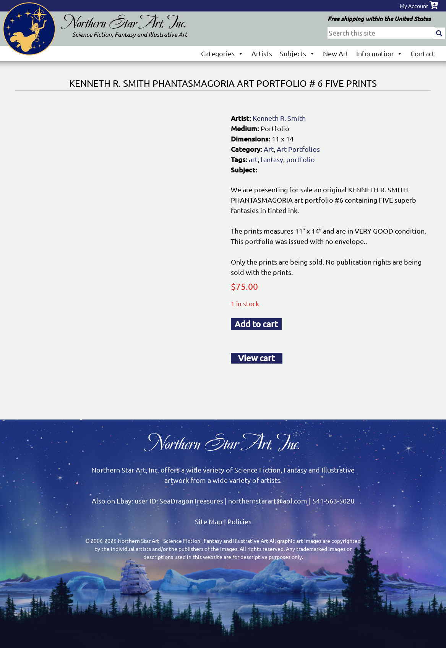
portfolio (300, 159)
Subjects (297, 53)
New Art (336, 53)
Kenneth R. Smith (279, 118)
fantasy (272, 159)
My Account (414, 5)
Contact (422, 53)
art (253, 159)
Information (379, 53)
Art (269, 149)
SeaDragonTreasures (191, 501)
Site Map (208, 521)
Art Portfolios (298, 149)
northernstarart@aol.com (267, 501)
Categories (222, 53)
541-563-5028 (333, 501)
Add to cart (256, 324)
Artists (261, 53)
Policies (239, 521)
